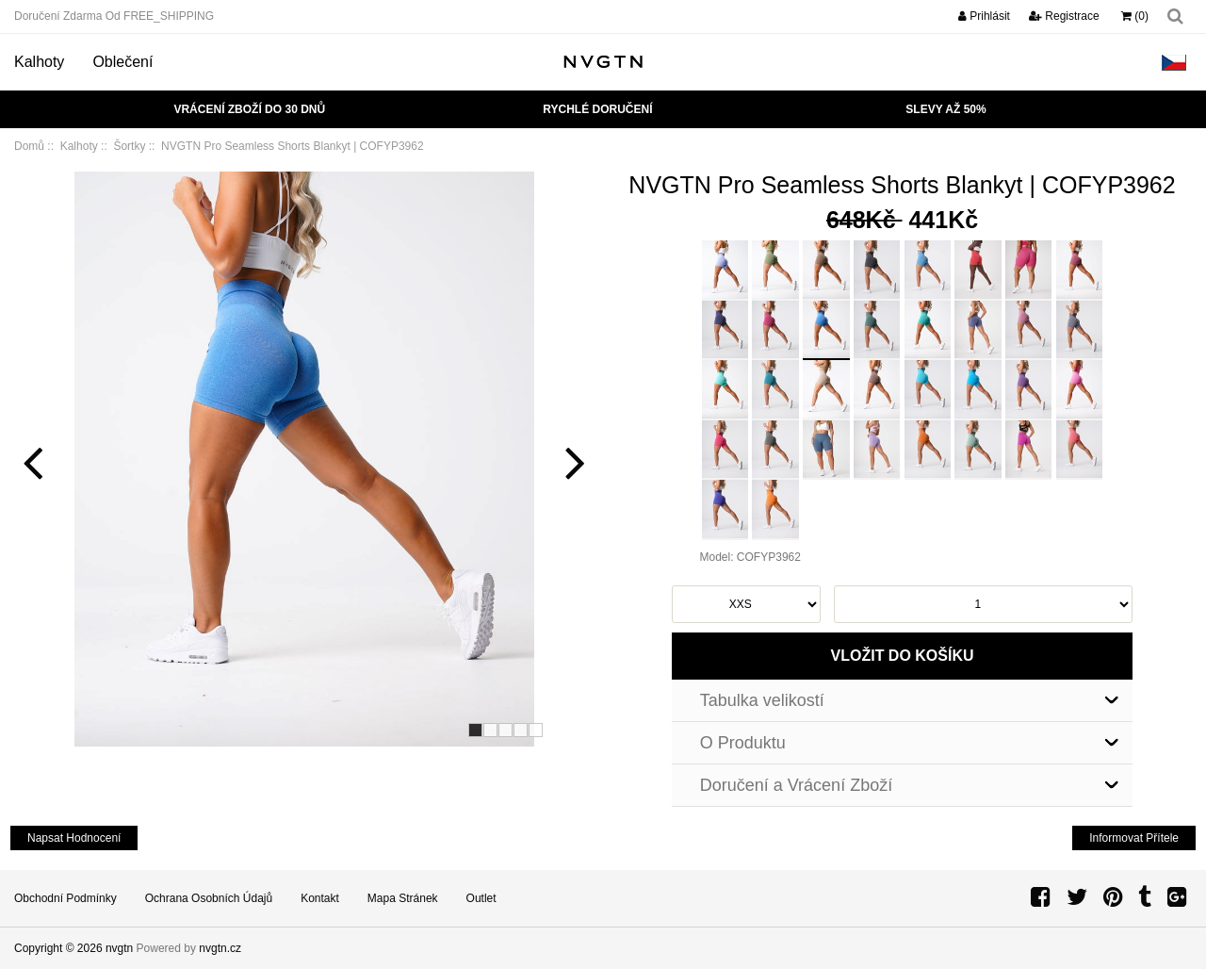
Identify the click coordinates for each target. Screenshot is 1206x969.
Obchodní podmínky (65, 898)
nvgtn (119, 948)
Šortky (129, 146)
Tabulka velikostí (762, 700)
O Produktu (743, 742)
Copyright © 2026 (60, 948)
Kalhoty (39, 62)
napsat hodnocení (74, 838)
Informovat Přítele (1134, 838)
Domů (29, 146)
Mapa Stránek (402, 898)
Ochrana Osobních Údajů (208, 898)
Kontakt (320, 898)
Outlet (481, 898)
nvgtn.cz (220, 948)
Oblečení (122, 62)
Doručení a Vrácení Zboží (796, 785)
